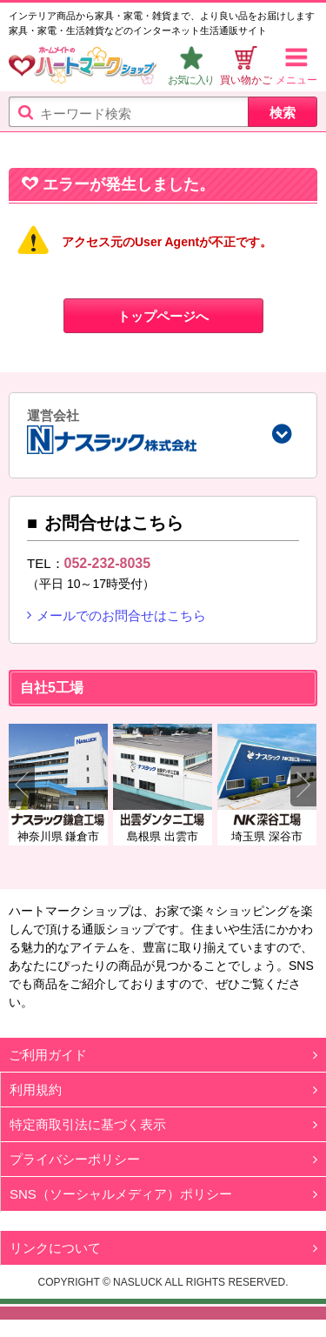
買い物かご (246, 80)
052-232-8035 (107, 563)
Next (303, 784)
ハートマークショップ (82, 68)
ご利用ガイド (48, 1054)
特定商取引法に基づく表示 (88, 1124)
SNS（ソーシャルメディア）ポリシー (121, 1194)
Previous (22, 784)
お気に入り (191, 80)
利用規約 (36, 1089)
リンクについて (55, 1247)
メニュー (296, 80)
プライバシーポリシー (75, 1159)
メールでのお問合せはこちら (121, 615)
